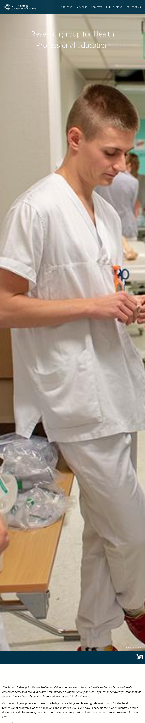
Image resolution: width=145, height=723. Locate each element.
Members (81, 10)
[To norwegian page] (140, 657)
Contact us (134, 10)
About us (66, 10)
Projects (96, 10)
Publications (114, 10)
